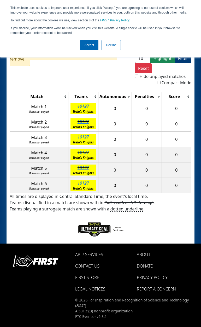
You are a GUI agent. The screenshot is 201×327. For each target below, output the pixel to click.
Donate (145, 266)
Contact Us (87, 266)
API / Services (89, 254)
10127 (83, 106)
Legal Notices (90, 289)
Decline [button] (111, 45)
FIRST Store (87, 277)
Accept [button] (89, 45)
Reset (143, 68)
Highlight (162, 58)
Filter (183, 58)
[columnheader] (39, 96)
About (143, 254)
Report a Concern (156, 289)
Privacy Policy (114, 20)
